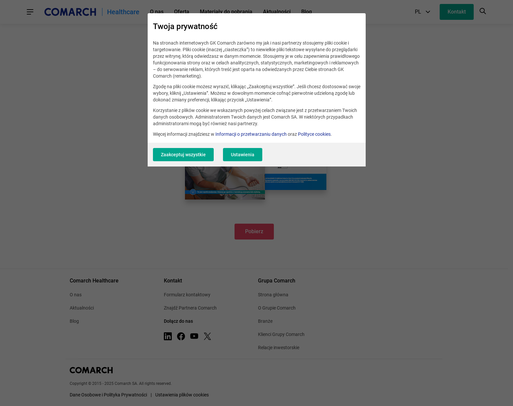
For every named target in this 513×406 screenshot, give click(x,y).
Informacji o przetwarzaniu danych (251, 134)
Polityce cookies (314, 134)
